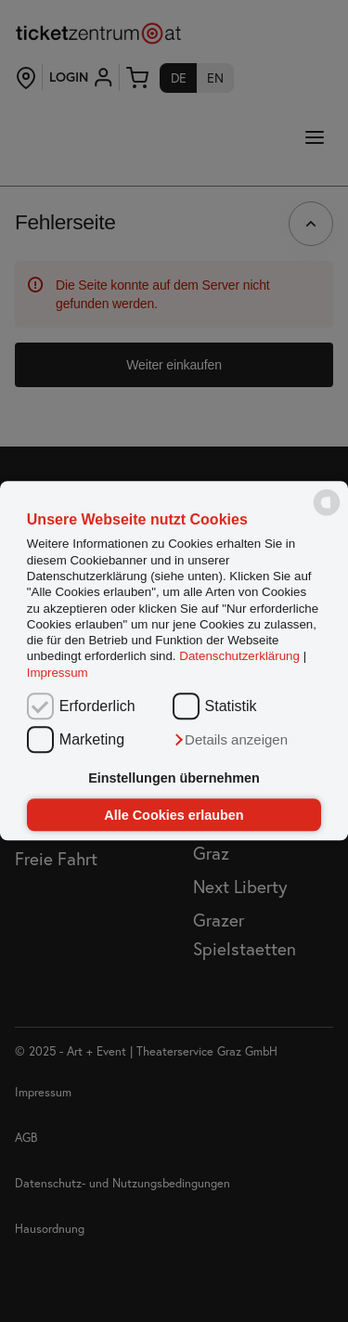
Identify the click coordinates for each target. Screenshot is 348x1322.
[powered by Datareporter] (327, 515)
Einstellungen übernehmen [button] (174, 778)
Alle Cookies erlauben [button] (173, 815)
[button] (230, 740)
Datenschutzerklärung (239, 657)
